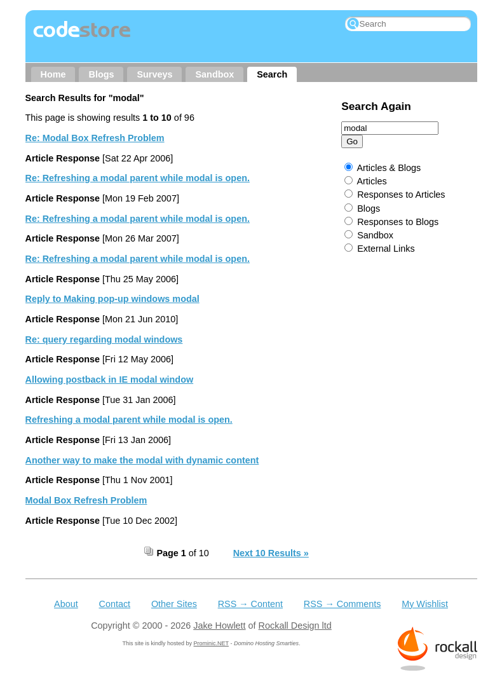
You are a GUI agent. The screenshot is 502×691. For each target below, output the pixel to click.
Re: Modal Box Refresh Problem (95, 138)
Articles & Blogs (388, 168)
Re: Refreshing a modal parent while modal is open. (137, 178)
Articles (371, 181)
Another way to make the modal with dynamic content (142, 460)
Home (53, 74)
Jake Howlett (219, 625)
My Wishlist (425, 604)
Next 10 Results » (271, 553)
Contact (114, 604)
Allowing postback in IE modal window (109, 379)
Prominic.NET (211, 643)
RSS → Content (250, 604)
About (66, 604)
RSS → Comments (342, 604)
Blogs (101, 74)
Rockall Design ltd (295, 625)
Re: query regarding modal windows (104, 339)
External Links (385, 248)
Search (272, 74)
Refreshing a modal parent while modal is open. (129, 419)
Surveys (154, 74)
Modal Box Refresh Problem (86, 500)
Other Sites (174, 604)
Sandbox (214, 74)
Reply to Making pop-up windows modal (112, 299)
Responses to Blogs (397, 222)
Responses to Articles (401, 194)
